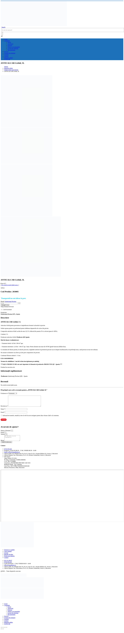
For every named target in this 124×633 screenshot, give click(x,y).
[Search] (2, 33)
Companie (7, 40)
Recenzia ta (4, 408)
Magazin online (8, 58)
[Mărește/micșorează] (1, 630)
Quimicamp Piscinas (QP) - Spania (10, 314)
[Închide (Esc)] (6, 630)
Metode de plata (8, 557)
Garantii (6, 54)
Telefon (3, 436)
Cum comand (8, 554)
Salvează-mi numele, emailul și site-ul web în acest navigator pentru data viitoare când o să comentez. (31, 417)
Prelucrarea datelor (9, 559)
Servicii (6, 51)
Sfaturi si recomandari (14, 47)
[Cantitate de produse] (10, 303)
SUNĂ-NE (7, 59)
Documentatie (11, 50)
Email (3, 414)
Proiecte (10, 45)
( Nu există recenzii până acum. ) (10, 285)
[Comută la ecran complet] (3, 630)
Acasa (5, 39)
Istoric (9, 42)
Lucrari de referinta (13, 48)
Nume (3, 411)
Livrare (6, 556)
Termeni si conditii (9, 553)
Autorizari (10, 44)
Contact (6, 56)
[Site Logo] (34, 25)
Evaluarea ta (5, 393)
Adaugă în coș (5, 305)
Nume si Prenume (6, 432)
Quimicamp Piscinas (10, 301)
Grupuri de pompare (9, 53)
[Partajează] (5, 630)
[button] (3, 27)
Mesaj (2, 443)
